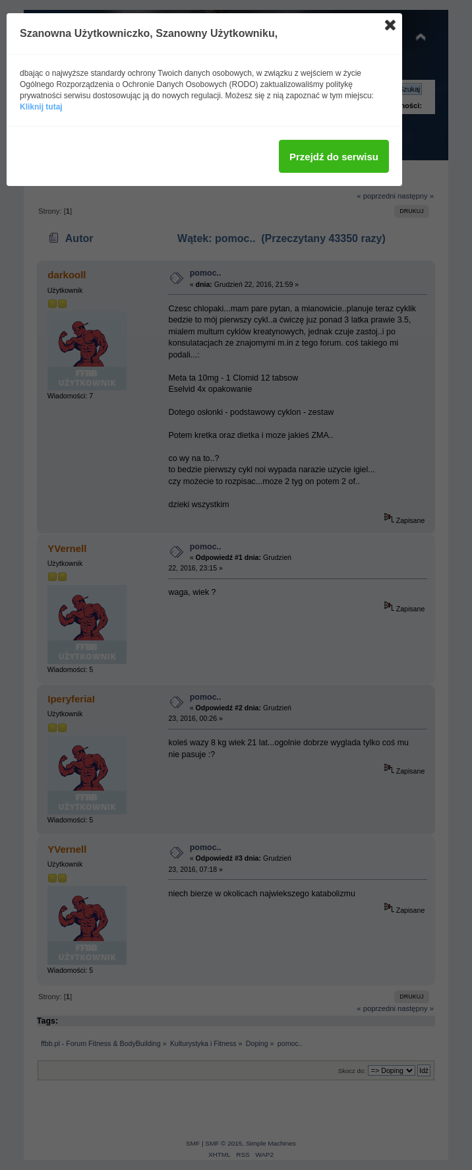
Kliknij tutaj (41, 106)
